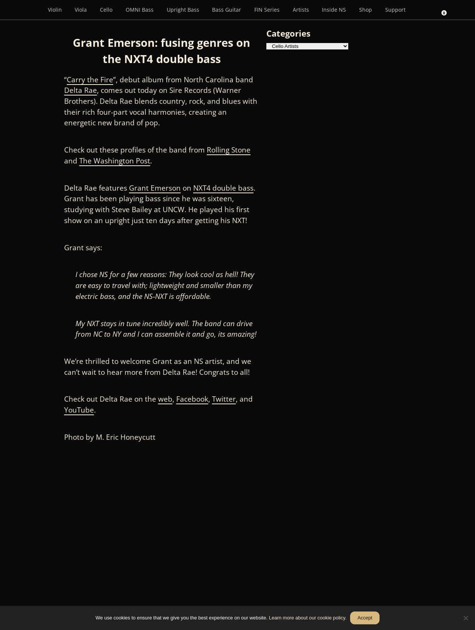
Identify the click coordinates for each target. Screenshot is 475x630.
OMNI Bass (140, 9)
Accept (365, 618)
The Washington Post (114, 161)
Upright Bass (183, 9)
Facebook (192, 399)
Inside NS (334, 9)
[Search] (422, 10)
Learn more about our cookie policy (307, 618)
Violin (55, 9)
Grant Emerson (155, 188)
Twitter (224, 399)
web (165, 399)
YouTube (79, 410)
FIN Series (267, 9)
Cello (106, 9)
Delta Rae (80, 90)
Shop (365, 9)
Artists (301, 9)
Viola (81, 9)
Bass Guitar (226, 9)
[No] (465, 618)
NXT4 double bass (223, 188)
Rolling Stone (229, 150)
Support (395, 9)
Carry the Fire (90, 80)
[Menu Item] (30, 10)
